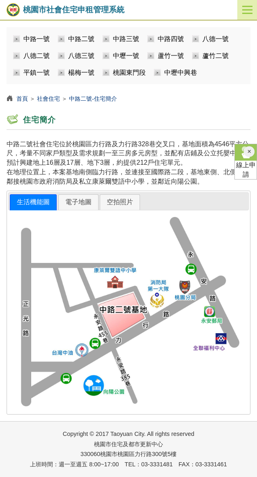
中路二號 (81, 38)
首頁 (22, 98)
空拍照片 (120, 201)
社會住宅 (48, 98)
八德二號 (36, 55)
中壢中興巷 (180, 72)
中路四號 (171, 38)
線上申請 (246, 161)
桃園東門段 (129, 72)
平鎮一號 (36, 72)
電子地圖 (78, 201)
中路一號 (36, 38)
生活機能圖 (33, 201)
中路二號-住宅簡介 (93, 98)
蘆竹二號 (215, 55)
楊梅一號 (81, 72)
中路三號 (126, 38)
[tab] (33, 202)
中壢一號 (126, 55)
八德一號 (215, 38)
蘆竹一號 (171, 55)
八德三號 (81, 55)
